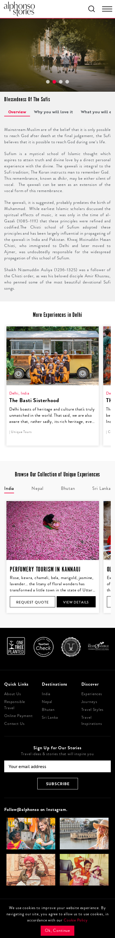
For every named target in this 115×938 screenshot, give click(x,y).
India (46, 694)
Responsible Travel (14, 705)
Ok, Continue (57, 931)
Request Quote (32, 602)
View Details (76, 602)
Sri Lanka (50, 717)
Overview (17, 112)
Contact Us (14, 724)
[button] (48, 82)
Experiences (91, 694)
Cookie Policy (76, 920)
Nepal (47, 702)
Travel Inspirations (91, 721)
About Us (12, 694)
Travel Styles (92, 710)
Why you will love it (53, 112)
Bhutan (48, 710)
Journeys (89, 702)
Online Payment (18, 716)
